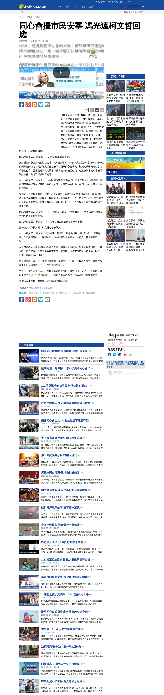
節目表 (128, 2)
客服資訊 (120, 364)
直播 (59, 7)
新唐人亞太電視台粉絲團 (40, 288)
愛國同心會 (48, 293)
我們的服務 (133, 362)
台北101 (63, 293)
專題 (83, 7)
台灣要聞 (33, 293)
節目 (75, 7)
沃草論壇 (76, 293)
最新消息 (90, 293)
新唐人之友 (118, 2)
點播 (91, 7)
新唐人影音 (100, 2)
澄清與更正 (132, 364)
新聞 (67, 7)
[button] (61, 72)
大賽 (109, 2)
